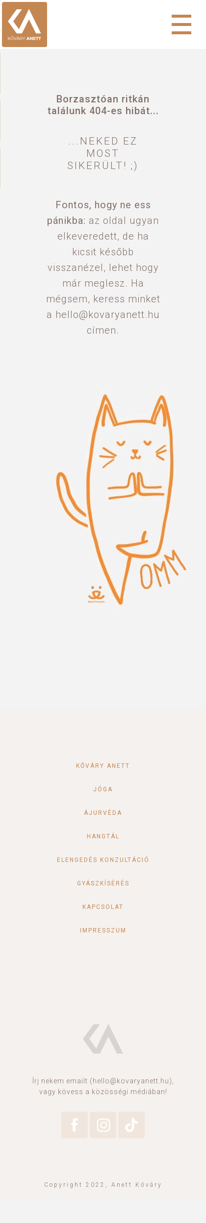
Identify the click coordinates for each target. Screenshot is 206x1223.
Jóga (103, 789)
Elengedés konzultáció (103, 859)
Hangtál (103, 836)
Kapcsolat (103, 907)
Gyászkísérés (103, 883)
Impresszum (103, 930)
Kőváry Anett (103, 765)
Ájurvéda (103, 812)
